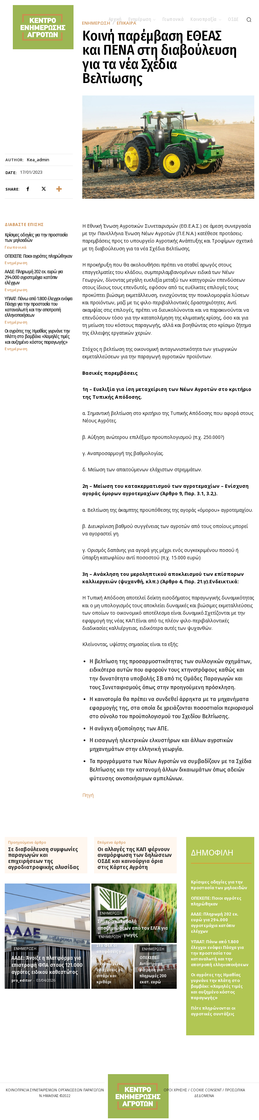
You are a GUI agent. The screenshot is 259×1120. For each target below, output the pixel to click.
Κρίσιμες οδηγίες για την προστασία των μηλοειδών (36, 238)
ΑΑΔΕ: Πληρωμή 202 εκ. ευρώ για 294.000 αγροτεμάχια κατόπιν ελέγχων (34, 277)
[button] (248, 19)
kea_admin (38, 160)
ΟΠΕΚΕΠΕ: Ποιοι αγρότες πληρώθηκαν (38, 256)
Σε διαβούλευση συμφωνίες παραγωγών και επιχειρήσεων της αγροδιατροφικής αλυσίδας (43, 858)
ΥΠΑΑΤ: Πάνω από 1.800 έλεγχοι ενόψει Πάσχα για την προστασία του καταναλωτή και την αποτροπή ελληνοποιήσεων (38, 307)
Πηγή (88, 795)
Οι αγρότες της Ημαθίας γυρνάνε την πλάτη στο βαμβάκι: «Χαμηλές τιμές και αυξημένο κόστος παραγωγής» (37, 336)
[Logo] (138, 1096)
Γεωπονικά (16, 247)
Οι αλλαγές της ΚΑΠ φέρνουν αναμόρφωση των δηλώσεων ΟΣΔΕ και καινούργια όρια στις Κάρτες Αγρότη (134, 858)
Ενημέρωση (16, 262)
